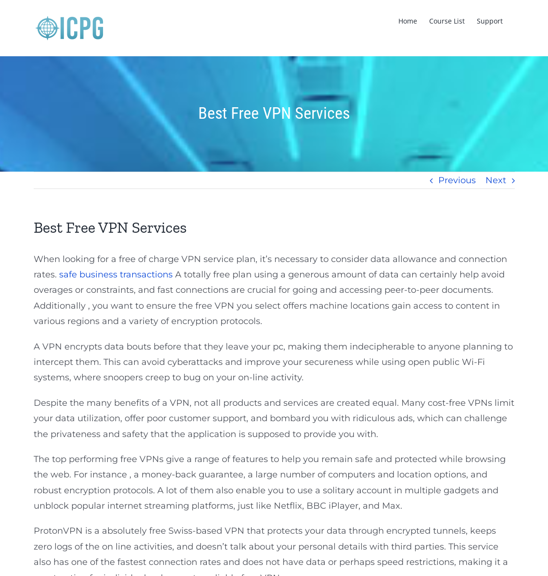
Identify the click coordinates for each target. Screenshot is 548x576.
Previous (457, 180)
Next (495, 180)
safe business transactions (116, 274)
